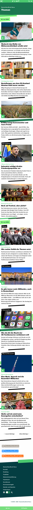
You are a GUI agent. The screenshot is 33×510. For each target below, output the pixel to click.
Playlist (25, 508)
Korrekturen (6, 482)
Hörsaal (4, 226)
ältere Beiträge (24, 434)
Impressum (6, 479)
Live (8, 508)
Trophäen (6, 474)
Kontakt (5, 469)
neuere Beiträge (8, 434)
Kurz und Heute (6, 143)
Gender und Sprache (9, 487)
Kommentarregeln (8, 484)
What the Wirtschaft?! (8, 353)
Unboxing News (6, 310)
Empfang (5, 472)
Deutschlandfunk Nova (10, 467)
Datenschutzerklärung (9, 477)
